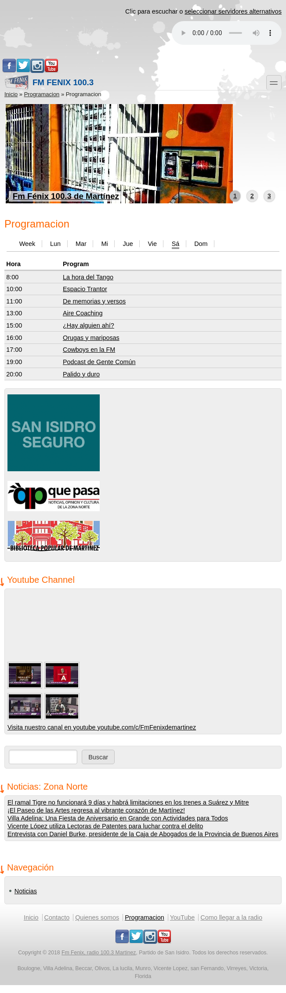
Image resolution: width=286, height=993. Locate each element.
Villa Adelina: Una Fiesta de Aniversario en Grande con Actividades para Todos (117, 818)
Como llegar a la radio (231, 917)
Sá (176, 243)
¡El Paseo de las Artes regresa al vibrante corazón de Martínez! (96, 810)
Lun (55, 243)
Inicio (11, 94)
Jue (128, 243)
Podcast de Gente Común (99, 361)
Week (27, 243)
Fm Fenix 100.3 (49, 82)
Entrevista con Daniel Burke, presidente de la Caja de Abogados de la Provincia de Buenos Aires (143, 834)
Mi (104, 243)
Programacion (42, 94)
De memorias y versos (94, 301)
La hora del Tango (88, 277)
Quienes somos (97, 917)
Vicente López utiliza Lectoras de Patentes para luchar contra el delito (105, 826)
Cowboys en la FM (89, 349)
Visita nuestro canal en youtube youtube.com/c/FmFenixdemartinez (101, 727)
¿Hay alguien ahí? (88, 325)
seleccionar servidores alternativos (233, 11)
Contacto (57, 917)
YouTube (182, 917)
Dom (200, 243)
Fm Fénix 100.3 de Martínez (66, 196)
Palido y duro (81, 374)
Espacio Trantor (85, 288)
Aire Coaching (82, 313)
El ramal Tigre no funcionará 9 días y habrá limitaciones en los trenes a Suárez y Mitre (128, 802)
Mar (81, 243)
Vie (152, 243)
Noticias (25, 891)
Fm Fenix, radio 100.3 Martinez (99, 953)
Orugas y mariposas (91, 337)
